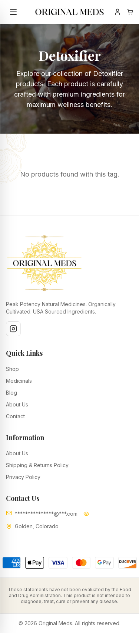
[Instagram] (13, 328)
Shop (12, 369)
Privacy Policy (23, 477)
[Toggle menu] (13, 11)
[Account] (117, 12)
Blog (11, 392)
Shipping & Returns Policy (37, 465)
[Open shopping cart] (130, 12)
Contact (15, 416)
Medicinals (19, 381)
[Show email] (86, 513)
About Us (17, 404)
